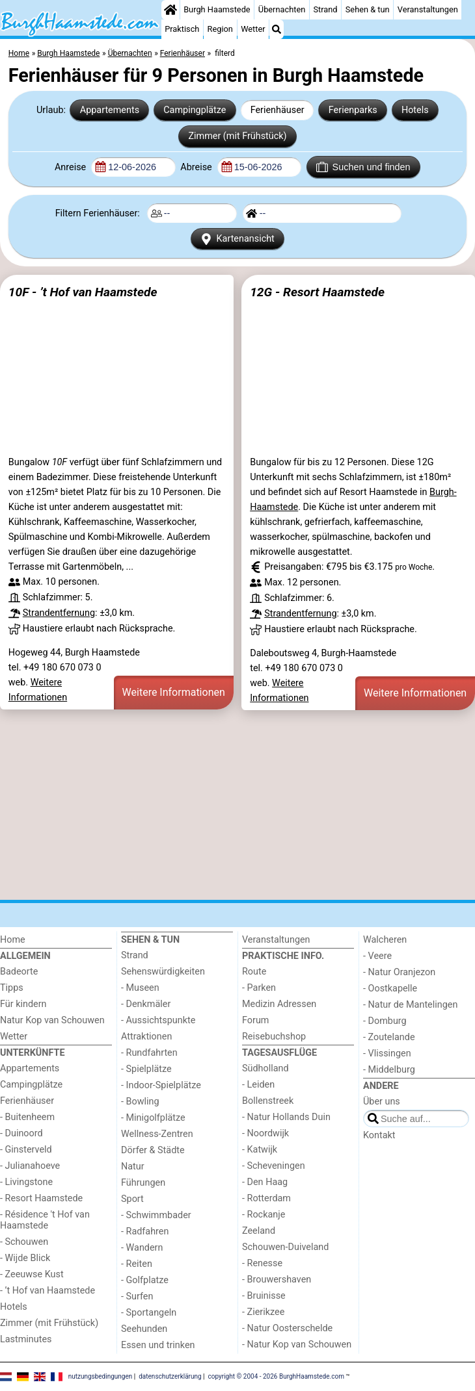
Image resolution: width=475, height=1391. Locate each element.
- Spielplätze (146, 1069)
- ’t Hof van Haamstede (47, 1290)
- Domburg (385, 1021)
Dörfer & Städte (153, 1150)
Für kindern (23, 1004)
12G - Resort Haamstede (317, 292)
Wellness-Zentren (157, 1134)
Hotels (415, 110)
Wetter (253, 29)
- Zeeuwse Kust (32, 1274)
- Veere (377, 956)
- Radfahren (145, 1231)
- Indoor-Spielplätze (161, 1085)
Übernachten (281, 9)
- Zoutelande (389, 1037)
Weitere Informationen (173, 692)
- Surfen (137, 1296)
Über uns (381, 1101)
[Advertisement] (237, 805)
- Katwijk (259, 1149)
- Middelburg (389, 1069)
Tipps (11, 987)
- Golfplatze (145, 1280)
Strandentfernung (59, 613)
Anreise (71, 167)
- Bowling (140, 1101)
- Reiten (136, 1264)
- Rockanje (263, 1214)
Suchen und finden (363, 167)
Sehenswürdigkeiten (163, 971)
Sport (132, 1199)
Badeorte (19, 971)
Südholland (265, 1068)
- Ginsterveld (26, 1149)
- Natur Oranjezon (399, 972)
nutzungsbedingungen (100, 1376)
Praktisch (182, 29)
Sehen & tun (368, 9)
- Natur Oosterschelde (287, 1328)
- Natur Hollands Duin (286, 1117)
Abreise (197, 167)
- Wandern (142, 1247)
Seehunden (144, 1328)
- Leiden (258, 1084)
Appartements (109, 110)
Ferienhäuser (278, 110)
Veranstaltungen (428, 9)
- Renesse (262, 1263)
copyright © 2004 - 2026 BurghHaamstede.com (276, 1376)
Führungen (143, 1182)
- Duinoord (21, 1133)
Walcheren (385, 939)
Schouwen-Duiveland (285, 1247)
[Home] (170, 9)
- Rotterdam (266, 1198)
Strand (325, 9)
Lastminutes (25, 1339)
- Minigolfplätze (153, 1117)
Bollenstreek (267, 1100)
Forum (255, 1020)
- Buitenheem (27, 1117)
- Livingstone (26, 1182)
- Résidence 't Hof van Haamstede (45, 1220)
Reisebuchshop (274, 1036)
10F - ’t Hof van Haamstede (82, 292)
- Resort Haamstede (41, 1198)
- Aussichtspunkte (158, 1020)
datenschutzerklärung (170, 1376)
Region (220, 29)
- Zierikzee (263, 1312)
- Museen (140, 987)
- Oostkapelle (390, 988)
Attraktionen (146, 1036)
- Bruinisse (264, 1295)
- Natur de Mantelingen (410, 1004)
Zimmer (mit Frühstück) (237, 136)
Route (254, 971)
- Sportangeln (148, 1312)
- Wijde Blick (25, 1258)
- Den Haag (265, 1182)
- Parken (259, 987)
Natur (132, 1166)
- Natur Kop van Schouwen (296, 1344)
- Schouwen (24, 1241)
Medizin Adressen (279, 1004)
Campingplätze (194, 110)
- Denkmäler (145, 1004)
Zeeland (258, 1230)
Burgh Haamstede (217, 9)
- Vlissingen (387, 1053)
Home (12, 939)
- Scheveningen (273, 1165)
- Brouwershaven (276, 1279)
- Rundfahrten (149, 1052)
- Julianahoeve (30, 1165)
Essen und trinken (158, 1345)
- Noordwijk (265, 1133)
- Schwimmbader (156, 1215)
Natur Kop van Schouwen (52, 1020)
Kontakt (379, 1135)
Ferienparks (353, 110)
